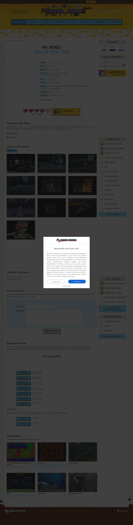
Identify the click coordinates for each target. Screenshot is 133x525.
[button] (66, 286)
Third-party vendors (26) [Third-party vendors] (65, 264)
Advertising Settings (59, 274)
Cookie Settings (61, 276)
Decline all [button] (56, 282)
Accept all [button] (77, 281)
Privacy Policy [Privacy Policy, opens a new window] (70, 276)
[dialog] (66, 262)
